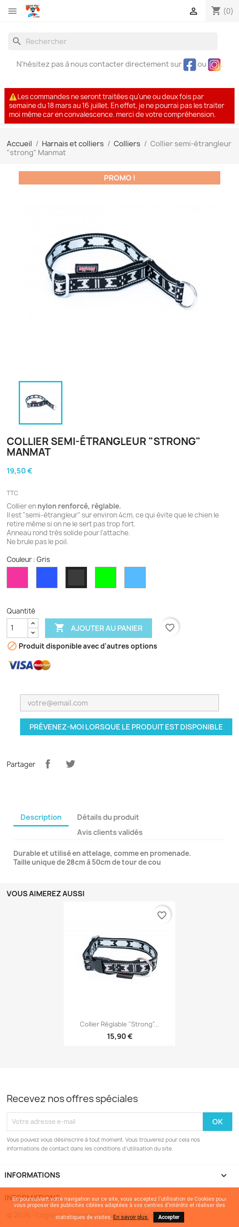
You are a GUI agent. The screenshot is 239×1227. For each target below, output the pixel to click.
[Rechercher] (113, 41)
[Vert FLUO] (107, 580)
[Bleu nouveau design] (136, 580)
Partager (48, 764)
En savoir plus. (131, 1217)
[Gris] (78, 580)
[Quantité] (17, 628)
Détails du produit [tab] (108, 817)
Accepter (168, 1217)
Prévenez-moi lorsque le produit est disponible (126, 727)
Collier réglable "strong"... (119, 1024)
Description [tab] (41, 817)
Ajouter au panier (98, 628)
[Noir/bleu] (48, 580)
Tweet (70, 764)
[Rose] (19, 580)
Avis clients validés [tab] (110, 832)
